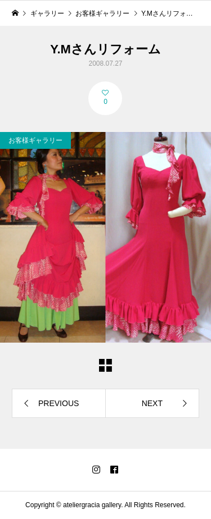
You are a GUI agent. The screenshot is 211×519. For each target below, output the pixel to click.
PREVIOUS (58, 403)
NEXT (152, 403)
